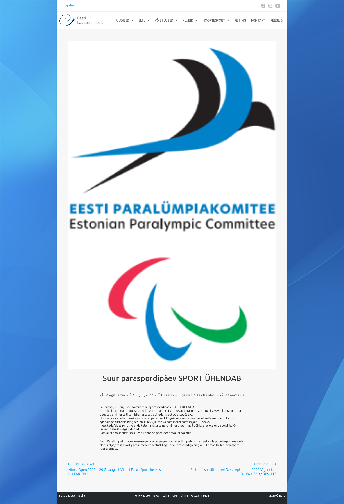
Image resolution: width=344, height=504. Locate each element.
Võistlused (166, 20)
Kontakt (258, 20)
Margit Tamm (115, 395)
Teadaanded (206, 395)
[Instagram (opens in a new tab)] (270, 6)
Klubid (189, 20)
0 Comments (234, 395)
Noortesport (215, 20)
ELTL (143, 20)
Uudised (124, 20)
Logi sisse (69, 5)
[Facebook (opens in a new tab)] (263, 6)
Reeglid (277, 20)
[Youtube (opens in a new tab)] (277, 6)
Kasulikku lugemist (178, 395)
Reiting (240, 20)
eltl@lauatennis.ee (147, 495)
